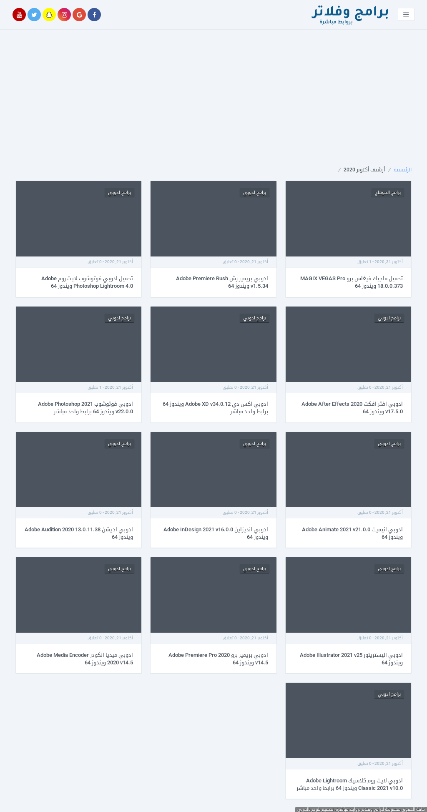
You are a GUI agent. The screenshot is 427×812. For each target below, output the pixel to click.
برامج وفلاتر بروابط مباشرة (359, 809)
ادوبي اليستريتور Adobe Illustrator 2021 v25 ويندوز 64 (351, 659)
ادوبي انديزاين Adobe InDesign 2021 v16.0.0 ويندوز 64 (215, 533)
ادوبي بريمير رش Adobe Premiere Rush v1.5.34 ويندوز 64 (222, 282)
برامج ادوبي (254, 192)
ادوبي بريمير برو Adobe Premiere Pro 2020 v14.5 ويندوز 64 (218, 659)
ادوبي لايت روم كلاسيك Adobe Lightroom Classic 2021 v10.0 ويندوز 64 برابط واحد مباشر (349, 784)
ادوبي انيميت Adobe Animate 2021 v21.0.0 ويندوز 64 (352, 533)
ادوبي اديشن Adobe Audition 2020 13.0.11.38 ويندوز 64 (79, 533)
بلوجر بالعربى (309, 809)
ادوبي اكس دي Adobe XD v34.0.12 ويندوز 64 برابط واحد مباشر (215, 408)
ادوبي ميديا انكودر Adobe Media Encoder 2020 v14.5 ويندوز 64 (85, 659)
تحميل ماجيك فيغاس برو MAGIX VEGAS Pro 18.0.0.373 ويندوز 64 (351, 282)
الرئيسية (403, 169)
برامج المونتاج (388, 192)
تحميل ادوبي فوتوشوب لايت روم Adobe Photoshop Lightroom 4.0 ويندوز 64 (87, 282)
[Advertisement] (213, 105)
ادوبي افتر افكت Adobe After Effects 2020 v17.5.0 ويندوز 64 (352, 408)
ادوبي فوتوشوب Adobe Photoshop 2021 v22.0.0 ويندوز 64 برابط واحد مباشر (85, 408)
